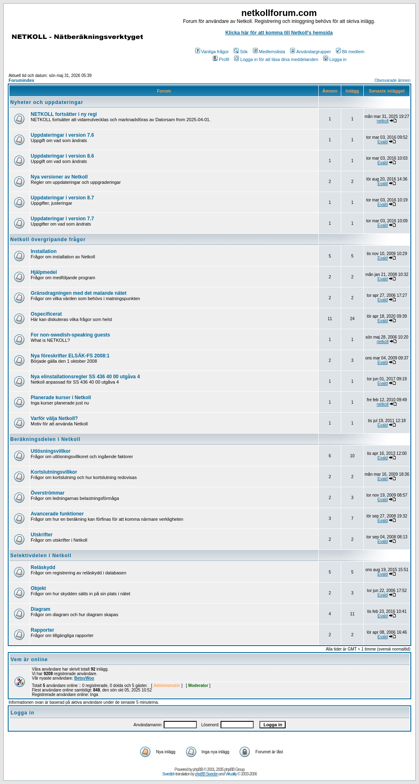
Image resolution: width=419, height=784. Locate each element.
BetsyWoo (84, 678)
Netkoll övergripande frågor (48, 239)
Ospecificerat (46, 314)
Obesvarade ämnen (392, 80)
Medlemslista (269, 51)
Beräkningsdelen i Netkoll (45, 439)
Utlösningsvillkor (50, 451)
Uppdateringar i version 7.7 (62, 218)
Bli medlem (350, 51)
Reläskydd (43, 567)
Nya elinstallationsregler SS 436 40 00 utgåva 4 (85, 377)
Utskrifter (41, 535)
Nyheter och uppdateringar (46, 102)
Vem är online (29, 659)
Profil (221, 59)
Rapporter (42, 630)
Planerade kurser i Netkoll (61, 397)
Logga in (335, 59)
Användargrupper (310, 51)
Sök (241, 51)
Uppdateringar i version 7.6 (62, 135)
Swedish (168, 774)
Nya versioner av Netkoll (59, 177)
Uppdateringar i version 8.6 (62, 156)
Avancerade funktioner (57, 514)
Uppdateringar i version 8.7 (62, 198)
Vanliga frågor (212, 51)
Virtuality (231, 774)
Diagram (40, 609)
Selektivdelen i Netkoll (41, 555)
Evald (383, 142)
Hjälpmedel (44, 272)
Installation (43, 251)
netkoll (383, 121)
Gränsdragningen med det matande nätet (78, 293)
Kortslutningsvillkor (54, 472)
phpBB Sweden (206, 774)
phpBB (198, 769)
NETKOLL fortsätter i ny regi (64, 114)
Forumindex (21, 80)
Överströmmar (48, 493)
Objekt (38, 588)
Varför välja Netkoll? (54, 418)
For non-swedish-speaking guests (70, 335)
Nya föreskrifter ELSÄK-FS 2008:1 (70, 356)
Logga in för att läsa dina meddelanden (276, 59)
